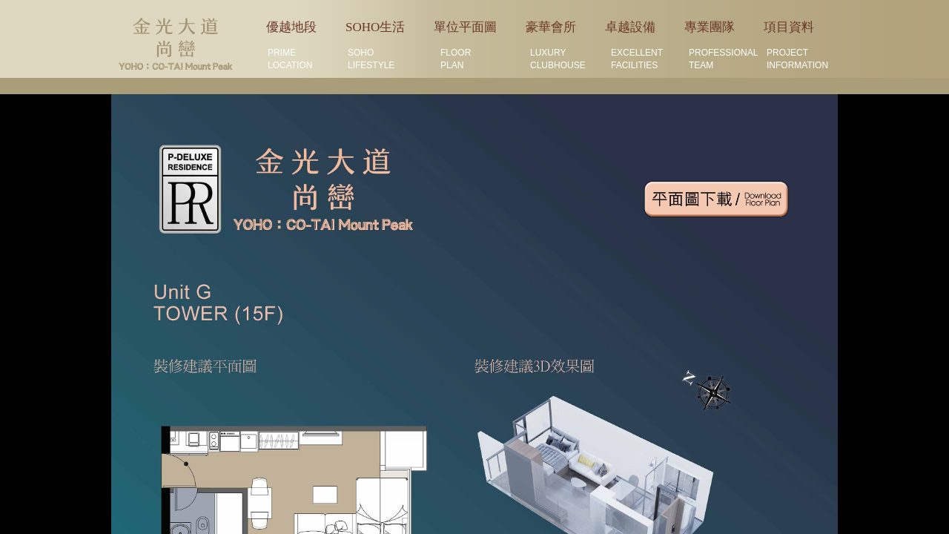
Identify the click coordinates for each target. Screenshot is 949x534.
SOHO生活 (375, 27)
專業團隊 (709, 27)
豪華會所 (551, 27)
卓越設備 (630, 27)
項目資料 (789, 27)
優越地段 (291, 27)
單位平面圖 (465, 27)
